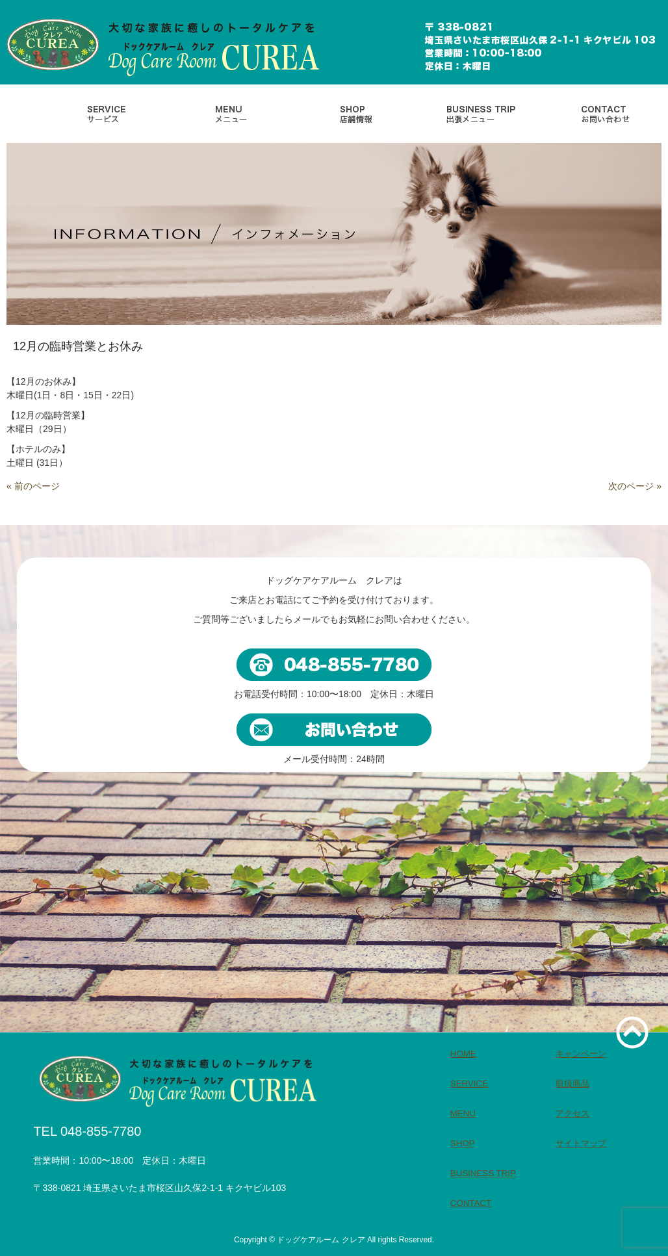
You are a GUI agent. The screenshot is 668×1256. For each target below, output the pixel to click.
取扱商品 (572, 1083)
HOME (463, 1053)
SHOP (462, 1143)
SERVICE (469, 1083)
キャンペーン (581, 1053)
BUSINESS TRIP (483, 1173)
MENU (463, 1113)
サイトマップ (581, 1143)
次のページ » (635, 486)
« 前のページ (33, 486)
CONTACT (470, 1203)
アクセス (572, 1113)
